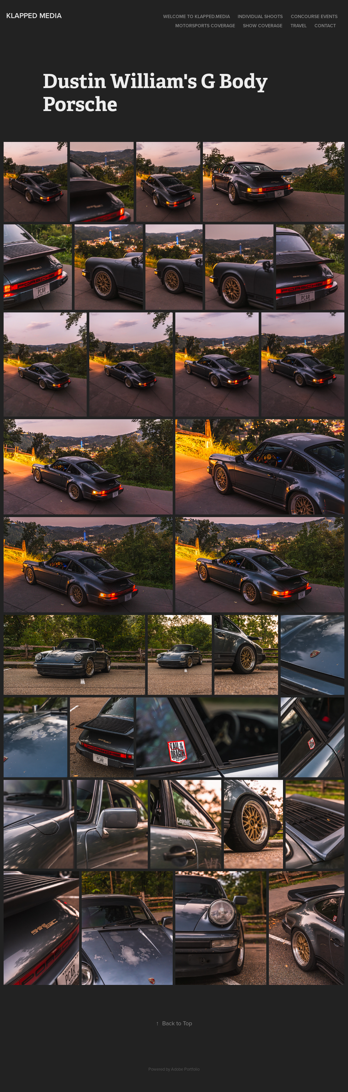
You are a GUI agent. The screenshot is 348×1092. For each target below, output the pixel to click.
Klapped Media (34, 15)
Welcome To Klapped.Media (196, 16)
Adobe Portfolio (185, 1069)
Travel (299, 25)
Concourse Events (314, 16)
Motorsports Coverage (205, 25)
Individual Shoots (260, 16)
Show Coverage (262, 25)
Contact (325, 25)
